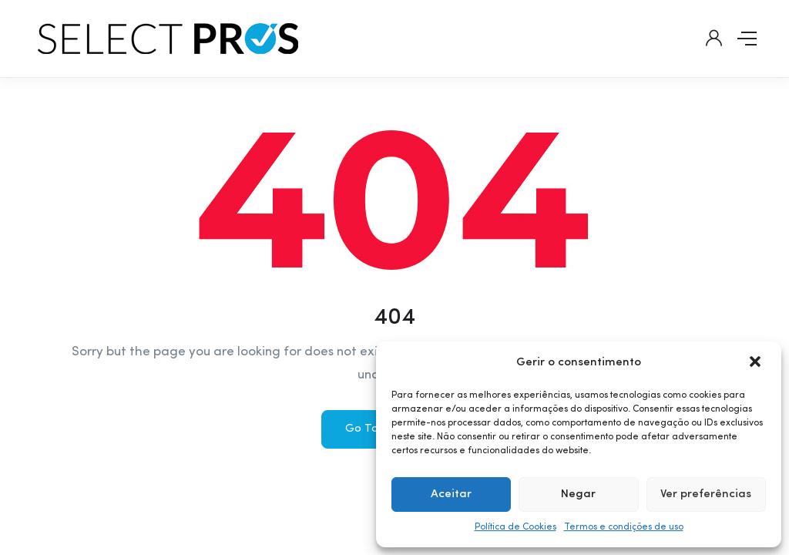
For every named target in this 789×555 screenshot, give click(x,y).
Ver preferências (705, 494)
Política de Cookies (515, 527)
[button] (756, 363)
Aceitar (451, 494)
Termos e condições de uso (623, 527)
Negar (578, 494)
